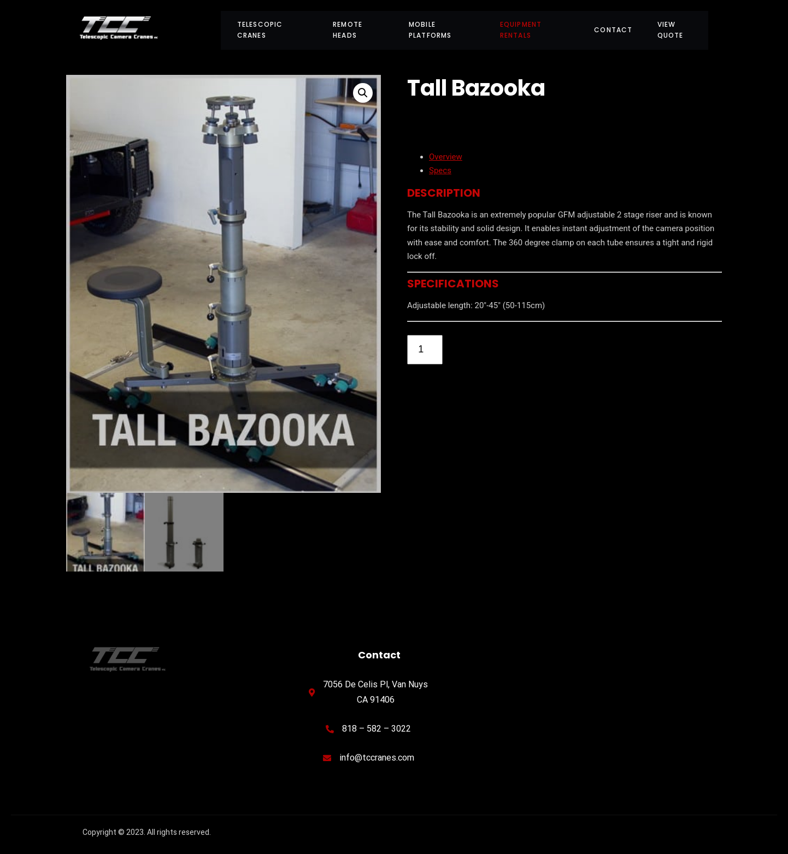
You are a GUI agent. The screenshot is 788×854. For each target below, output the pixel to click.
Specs (440, 170)
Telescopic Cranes (260, 30)
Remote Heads (347, 30)
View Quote (670, 30)
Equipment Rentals (521, 30)
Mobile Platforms (430, 30)
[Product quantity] (425, 349)
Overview (445, 157)
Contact (613, 29)
